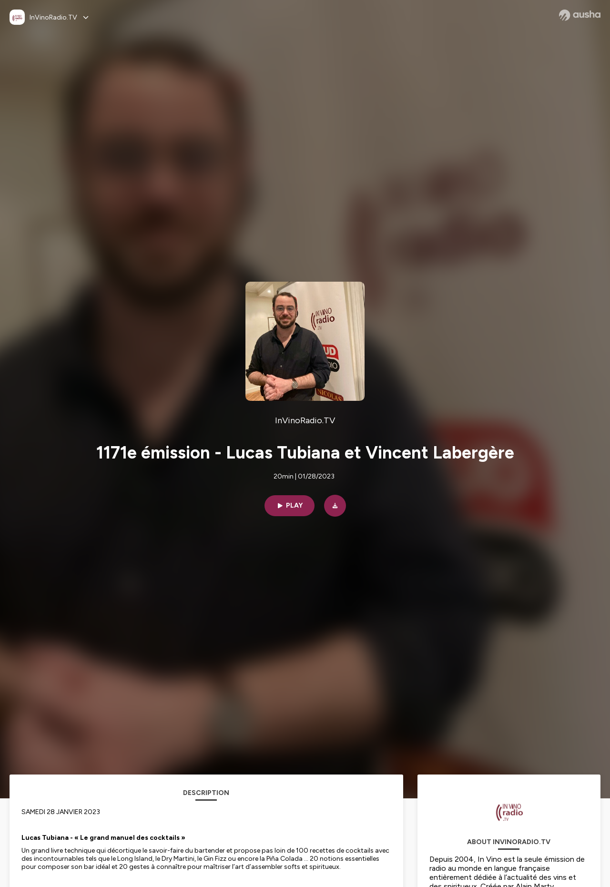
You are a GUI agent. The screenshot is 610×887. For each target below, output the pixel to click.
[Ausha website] (579, 15)
